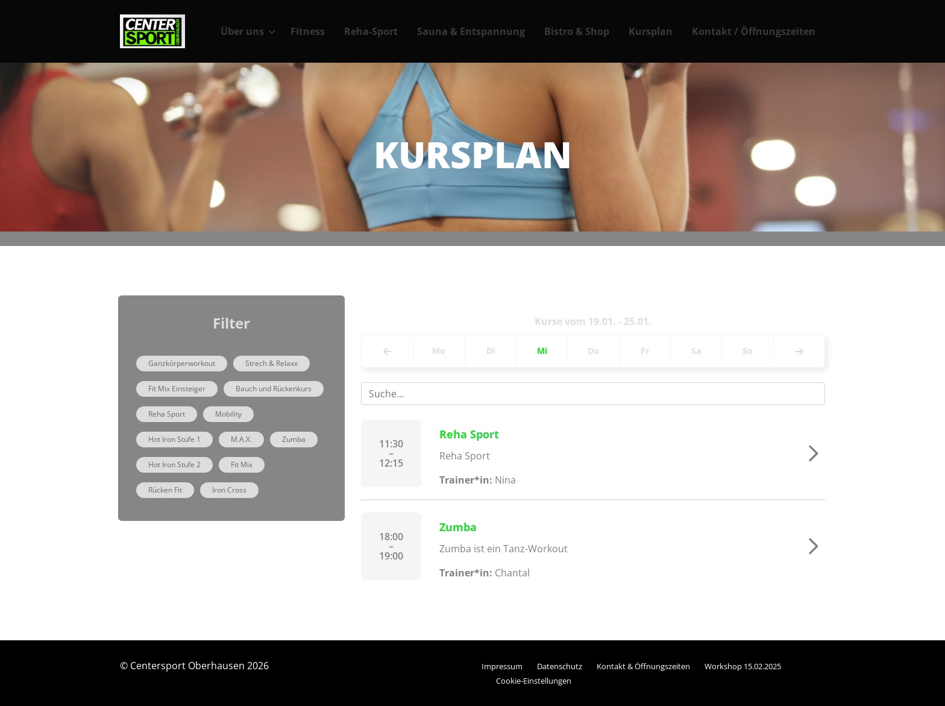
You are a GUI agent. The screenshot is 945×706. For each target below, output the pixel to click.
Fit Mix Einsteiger (177, 388)
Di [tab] (490, 350)
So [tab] (747, 350)
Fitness (307, 31)
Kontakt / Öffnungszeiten (753, 31)
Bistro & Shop (576, 31)
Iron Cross (229, 490)
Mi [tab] (542, 350)
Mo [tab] (438, 350)
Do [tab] (593, 350)
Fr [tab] (645, 350)
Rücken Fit (165, 490)
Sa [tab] (696, 350)
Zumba (294, 439)
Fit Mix (242, 464)
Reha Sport (166, 414)
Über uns (242, 31)
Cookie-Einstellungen (533, 680)
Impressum (502, 666)
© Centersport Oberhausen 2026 (194, 665)
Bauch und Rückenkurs (274, 388)
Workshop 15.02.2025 (743, 666)
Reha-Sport (371, 31)
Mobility (228, 414)
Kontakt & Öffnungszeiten (643, 666)
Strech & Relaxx (271, 363)
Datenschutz (559, 666)
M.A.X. (241, 439)
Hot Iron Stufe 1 (174, 439)
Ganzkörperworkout (181, 363)
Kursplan (651, 31)
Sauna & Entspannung (471, 31)
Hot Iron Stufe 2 (174, 464)
